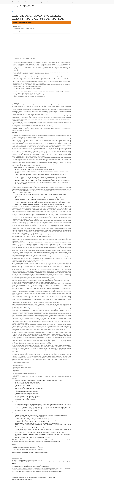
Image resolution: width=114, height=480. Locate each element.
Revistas (65, 2)
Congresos (73, 2)
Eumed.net (15, 2)
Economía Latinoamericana (28, 2)
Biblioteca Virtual (55, 2)
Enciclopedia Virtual (43, 2)
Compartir (14, 11)
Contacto (81, 2)
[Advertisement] (41, 46)
